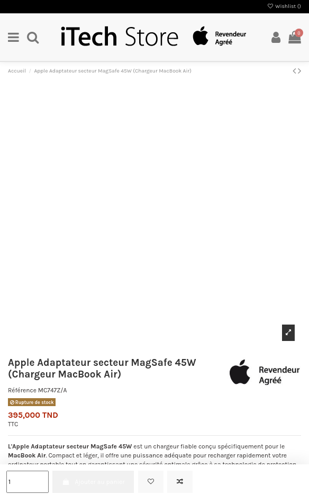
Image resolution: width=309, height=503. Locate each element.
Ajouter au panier (93, 482)
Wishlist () (284, 6)
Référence (22, 390)
